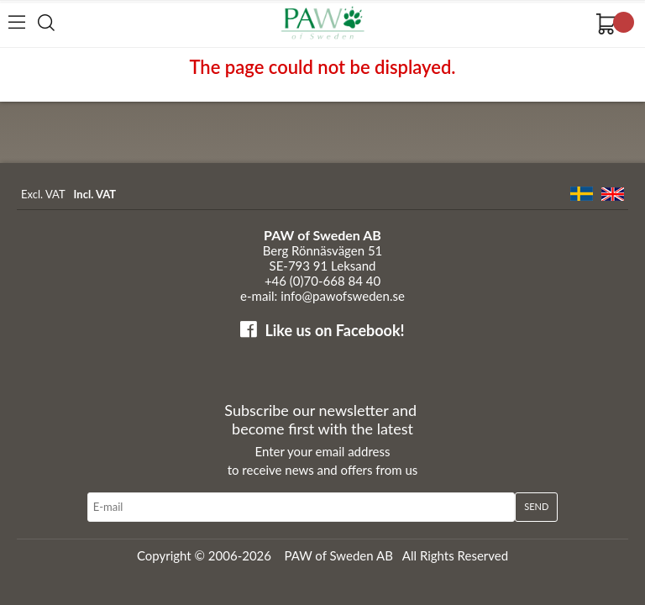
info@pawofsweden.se (343, 295)
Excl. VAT (43, 194)
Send (536, 506)
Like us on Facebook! (334, 330)
